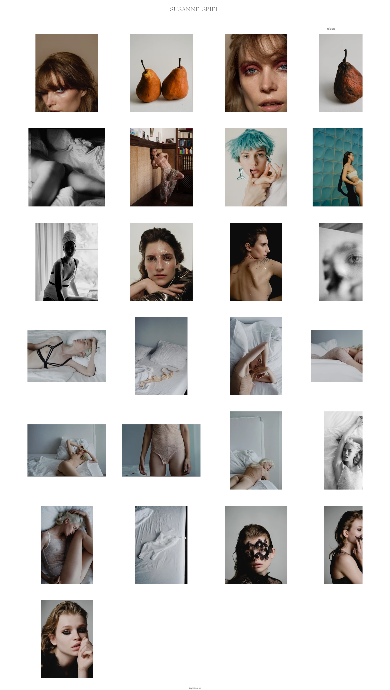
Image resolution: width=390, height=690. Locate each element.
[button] (195, 688)
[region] (195, 11)
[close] (331, 28)
